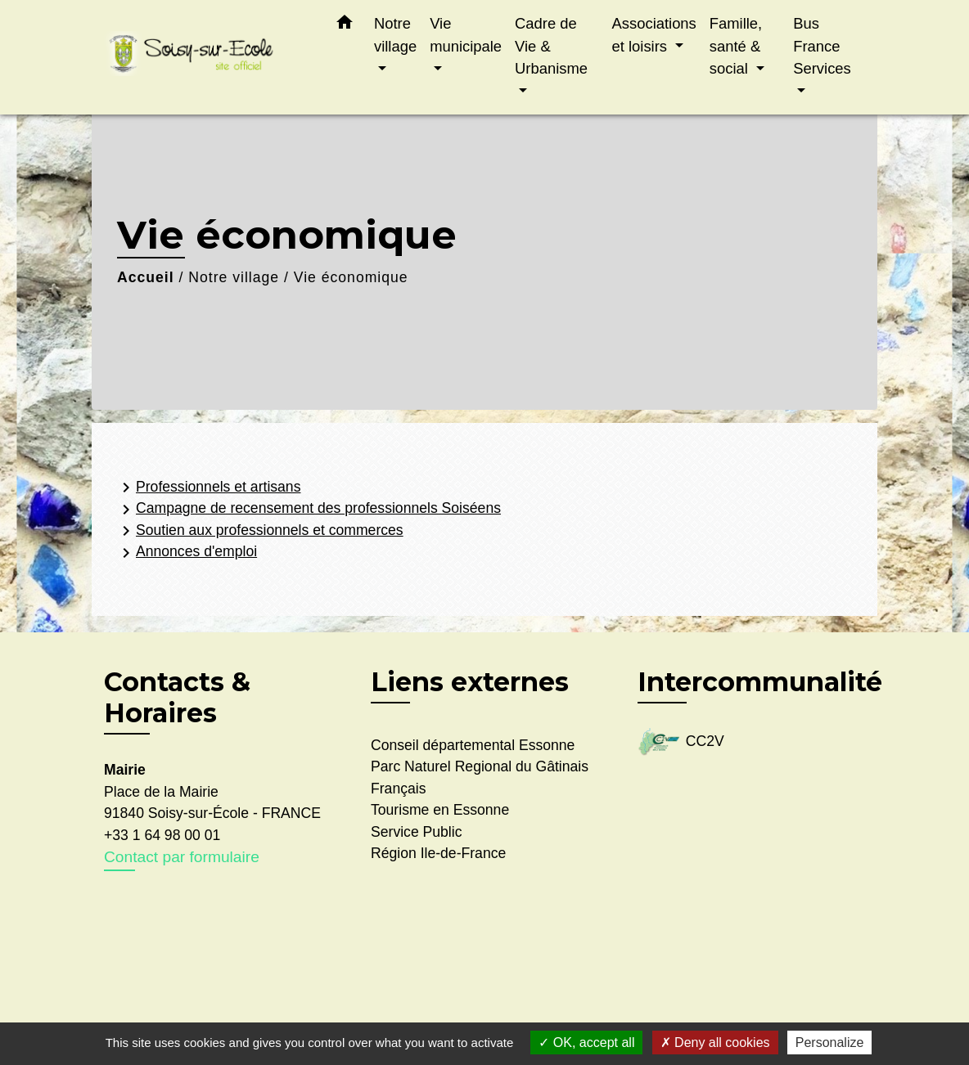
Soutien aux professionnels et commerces (259, 531)
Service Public (416, 832)
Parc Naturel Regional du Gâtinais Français (479, 777)
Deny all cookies (715, 1042)
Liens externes (470, 682)
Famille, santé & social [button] (736, 46)
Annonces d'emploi (186, 553)
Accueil (145, 277)
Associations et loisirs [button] (654, 35)
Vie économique (351, 277)
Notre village (233, 277)
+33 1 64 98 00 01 (162, 835)
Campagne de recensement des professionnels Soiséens (308, 509)
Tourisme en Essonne (440, 810)
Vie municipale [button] (466, 35)
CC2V (681, 742)
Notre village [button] (395, 35)
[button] (344, 25)
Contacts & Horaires (177, 698)
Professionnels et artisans (208, 487)
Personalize (829, 1042)
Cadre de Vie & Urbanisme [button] (551, 46)
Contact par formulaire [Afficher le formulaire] (181, 856)
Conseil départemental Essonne (473, 745)
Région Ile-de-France (438, 853)
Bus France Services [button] (822, 46)
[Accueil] (206, 57)
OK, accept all (586, 1042)
